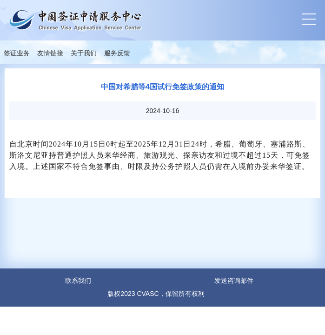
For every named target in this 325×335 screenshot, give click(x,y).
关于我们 (84, 53)
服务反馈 (117, 53)
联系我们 (78, 280)
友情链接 (50, 53)
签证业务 (17, 53)
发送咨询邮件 (233, 280)
